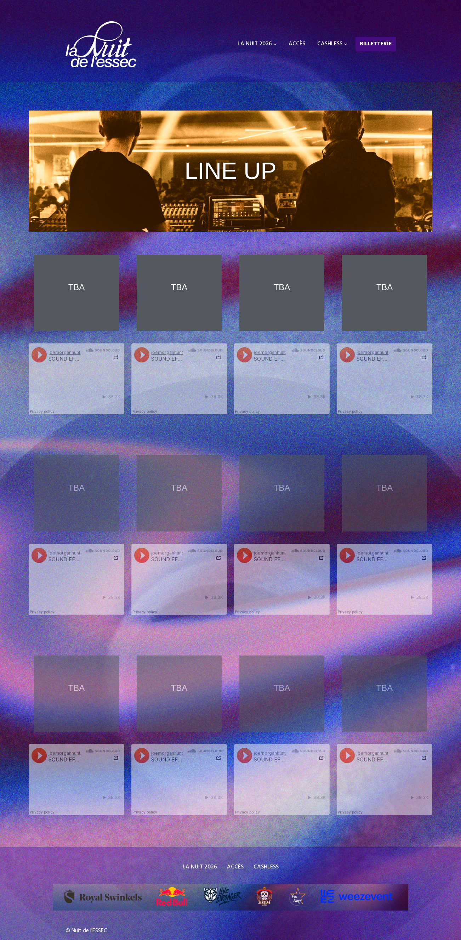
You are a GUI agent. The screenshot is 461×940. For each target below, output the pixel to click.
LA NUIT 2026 (200, 867)
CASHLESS (266, 867)
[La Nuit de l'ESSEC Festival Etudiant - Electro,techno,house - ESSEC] (101, 44)
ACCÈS (297, 44)
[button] (275, 44)
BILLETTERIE (376, 44)
